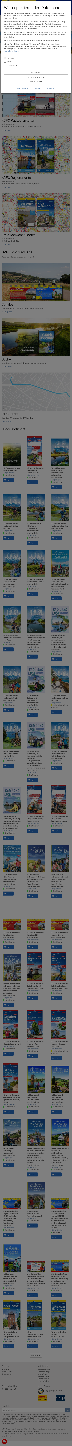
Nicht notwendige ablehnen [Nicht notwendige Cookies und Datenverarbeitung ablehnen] (36, 77)
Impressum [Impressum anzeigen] (50, 89)
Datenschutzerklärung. (11, 51)
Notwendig (10, 58)
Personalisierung (12, 65)
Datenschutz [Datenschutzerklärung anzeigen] (38, 89)
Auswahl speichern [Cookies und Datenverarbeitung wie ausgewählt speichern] (36, 82)
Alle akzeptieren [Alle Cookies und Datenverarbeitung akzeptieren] (36, 73)
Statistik (9, 62)
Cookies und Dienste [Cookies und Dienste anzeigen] (22, 89)
